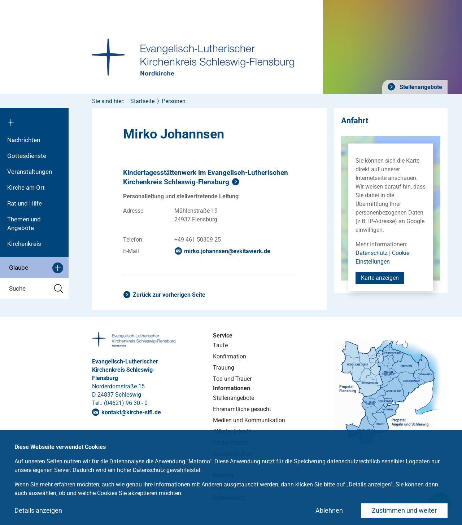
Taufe (220, 345)
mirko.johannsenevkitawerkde (227, 251)
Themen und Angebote (24, 223)
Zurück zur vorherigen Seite (169, 294)
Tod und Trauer (232, 378)
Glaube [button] (36, 267)
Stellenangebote (420, 87)
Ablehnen (329, 510)
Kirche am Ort (26, 187)
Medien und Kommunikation (249, 420)
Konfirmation (229, 356)
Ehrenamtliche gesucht (242, 409)
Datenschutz (372, 253)
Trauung (223, 367)
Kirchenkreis (24, 243)
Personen (174, 101)
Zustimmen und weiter (404, 510)
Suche (36, 288)
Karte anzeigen (380, 277)
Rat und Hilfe (24, 203)
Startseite (142, 101)
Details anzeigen (38, 510)
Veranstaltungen (29, 171)
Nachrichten (23, 140)
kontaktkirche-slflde (131, 412)
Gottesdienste (26, 155)
